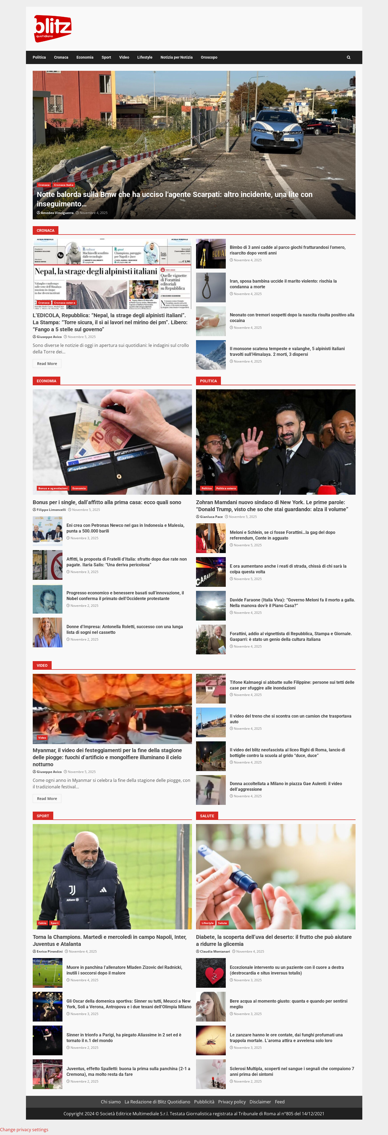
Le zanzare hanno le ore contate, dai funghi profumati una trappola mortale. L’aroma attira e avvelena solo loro (211, 1040)
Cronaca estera (64, 302)
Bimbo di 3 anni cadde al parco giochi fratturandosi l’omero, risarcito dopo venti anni (211, 254)
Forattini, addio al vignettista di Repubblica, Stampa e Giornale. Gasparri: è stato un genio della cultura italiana (211, 639)
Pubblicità (204, 1102)
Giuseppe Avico (49, 336)
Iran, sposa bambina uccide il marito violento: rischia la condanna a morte (211, 287)
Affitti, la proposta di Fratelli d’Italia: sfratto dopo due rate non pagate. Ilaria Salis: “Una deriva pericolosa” (47, 565)
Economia (85, 57)
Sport (106, 57)
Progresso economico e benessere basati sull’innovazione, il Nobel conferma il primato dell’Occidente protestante (47, 599)
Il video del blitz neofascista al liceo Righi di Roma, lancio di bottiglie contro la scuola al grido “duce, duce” (211, 756)
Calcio (42, 923)
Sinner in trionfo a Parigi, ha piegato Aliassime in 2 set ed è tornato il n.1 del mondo (47, 1040)
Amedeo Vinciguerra (57, 212)
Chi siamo (111, 1102)
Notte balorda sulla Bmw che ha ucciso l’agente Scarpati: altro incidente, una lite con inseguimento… (194, 145)
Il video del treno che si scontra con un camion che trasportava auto (211, 722)
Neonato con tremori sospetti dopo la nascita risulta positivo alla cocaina (211, 321)
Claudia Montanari (215, 951)
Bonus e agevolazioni (53, 488)
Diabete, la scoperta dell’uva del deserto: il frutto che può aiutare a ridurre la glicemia (276, 876)
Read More (47, 363)
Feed (280, 1102)
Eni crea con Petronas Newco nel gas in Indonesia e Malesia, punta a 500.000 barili (47, 531)
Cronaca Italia (63, 185)
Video (124, 57)
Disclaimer (260, 1102)
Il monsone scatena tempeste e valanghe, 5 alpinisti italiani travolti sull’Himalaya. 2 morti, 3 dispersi (211, 355)
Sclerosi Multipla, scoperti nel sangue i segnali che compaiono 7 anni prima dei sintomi (211, 1074)
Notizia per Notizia (177, 57)
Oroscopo (209, 57)
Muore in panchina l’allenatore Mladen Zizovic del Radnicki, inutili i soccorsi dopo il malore (47, 973)
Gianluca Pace (211, 516)
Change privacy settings (24, 1130)
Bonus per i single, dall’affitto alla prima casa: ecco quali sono (112, 442)
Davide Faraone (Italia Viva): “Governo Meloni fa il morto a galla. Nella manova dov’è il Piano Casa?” (211, 606)
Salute (222, 923)
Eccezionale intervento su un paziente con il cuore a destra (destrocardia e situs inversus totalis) (211, 973)
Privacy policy (232, 1102)
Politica (39, 57)
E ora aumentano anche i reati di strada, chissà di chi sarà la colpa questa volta (211, 572)
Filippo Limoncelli (51, 509)
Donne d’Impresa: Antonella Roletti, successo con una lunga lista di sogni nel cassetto (47, 632)
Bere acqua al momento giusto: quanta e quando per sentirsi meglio (211, 1007)
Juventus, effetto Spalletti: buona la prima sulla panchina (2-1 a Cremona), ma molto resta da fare (47, 1074)
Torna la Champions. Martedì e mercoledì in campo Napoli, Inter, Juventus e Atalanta (112, 876)
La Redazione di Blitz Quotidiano (157, 1102)
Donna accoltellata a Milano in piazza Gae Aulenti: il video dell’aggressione (211, 790)
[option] (194, 145)
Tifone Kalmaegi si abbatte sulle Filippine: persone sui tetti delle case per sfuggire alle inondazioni (211, 689)
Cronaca (61, 57)
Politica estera (226, 488)
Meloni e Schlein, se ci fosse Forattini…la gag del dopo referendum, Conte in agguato (211, 538)
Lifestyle (144, 57)
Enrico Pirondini (50, 951)
